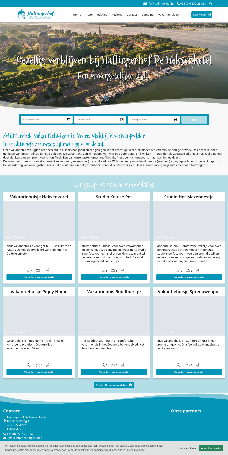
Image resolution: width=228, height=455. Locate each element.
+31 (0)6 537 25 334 (20, 434)
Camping (148, 14)
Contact (132, 14)
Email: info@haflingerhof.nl (25, 438)
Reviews (117, 14)
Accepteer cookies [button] (211, 448)
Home (77, 14)
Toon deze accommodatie (39, 277)
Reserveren (199, 14)
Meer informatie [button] (136, 450)
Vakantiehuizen (168, 14)
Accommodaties (96, 14)
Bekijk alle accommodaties (114, 384)
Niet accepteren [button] (187, 448)
